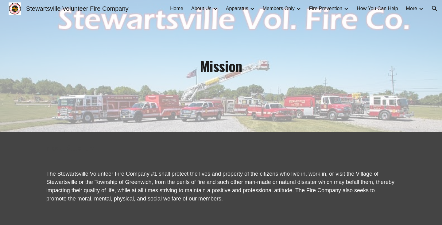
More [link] (411, 8)
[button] (434, 8)
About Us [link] (201, 8)
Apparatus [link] (237, 8)
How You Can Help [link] (377, 8)
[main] (221, 66)
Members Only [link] (279, 8)
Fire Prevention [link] (326, 8)
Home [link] (176, 8)
